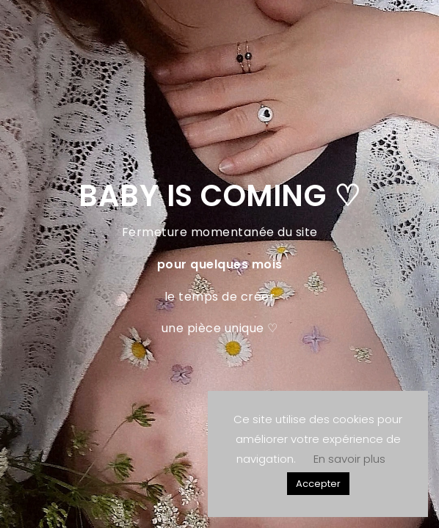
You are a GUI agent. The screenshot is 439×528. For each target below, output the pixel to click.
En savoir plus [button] (349, 458)
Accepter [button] (318, 484)
